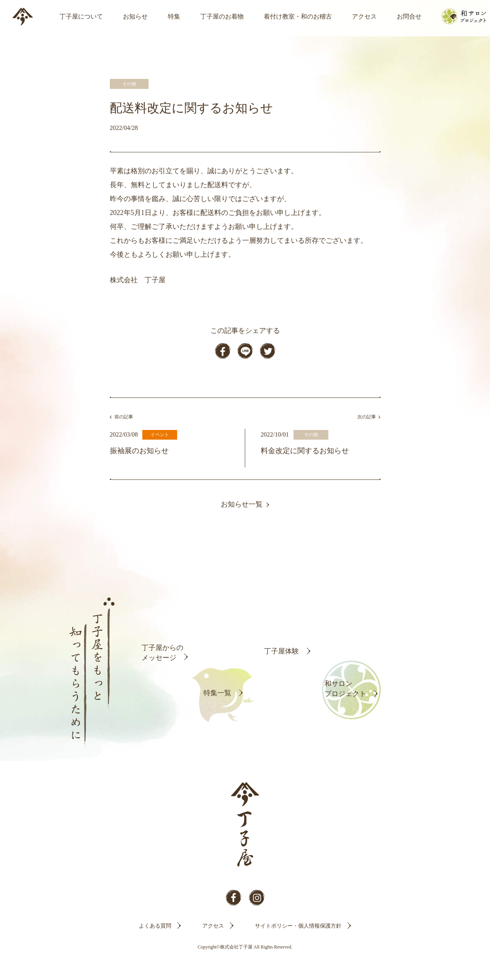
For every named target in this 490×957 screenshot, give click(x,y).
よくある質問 (155, 926)
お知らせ (135, 16)
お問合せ (409, 16)
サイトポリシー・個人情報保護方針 (298, 926)
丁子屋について (81, 16)
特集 (174, 16)
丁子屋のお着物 (222, 16)
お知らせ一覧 (242, 504)
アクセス (364, 16)
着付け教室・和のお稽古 (298, 16)
